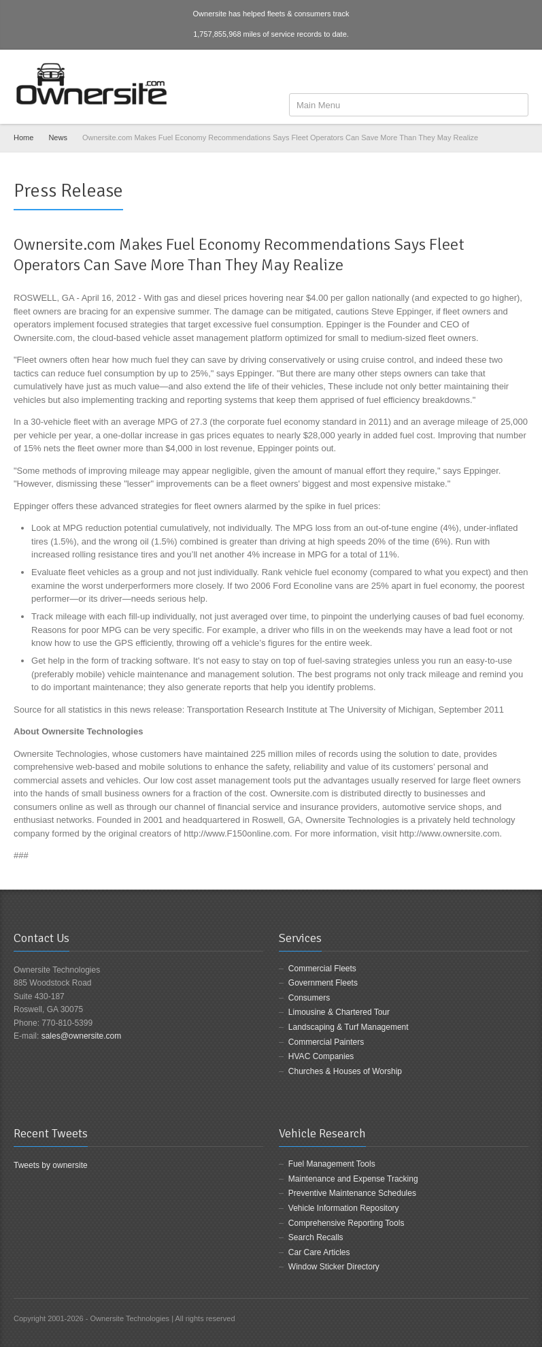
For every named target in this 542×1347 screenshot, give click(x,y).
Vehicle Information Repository (343, 1208)
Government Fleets (323, 983)
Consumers (309, 998)
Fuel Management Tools (331, 1164)
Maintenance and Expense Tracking (353, 1179)
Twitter (498, 73)
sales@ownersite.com (81, 1036)
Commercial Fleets (322, 968)
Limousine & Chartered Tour (339, 1012)
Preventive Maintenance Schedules (352, 1193)
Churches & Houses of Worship (345, 1071)
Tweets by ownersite (51, 1165)
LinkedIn (520, 73)
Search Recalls (315, 1237)
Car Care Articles (319, 1252)
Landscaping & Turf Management (348, 1027)
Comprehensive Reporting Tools (346, 1223)
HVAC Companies (321, 1056)
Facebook (476, 73)
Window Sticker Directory (333, 1266)
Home (23, 137)
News (57, 137)
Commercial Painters (326, 1042)
